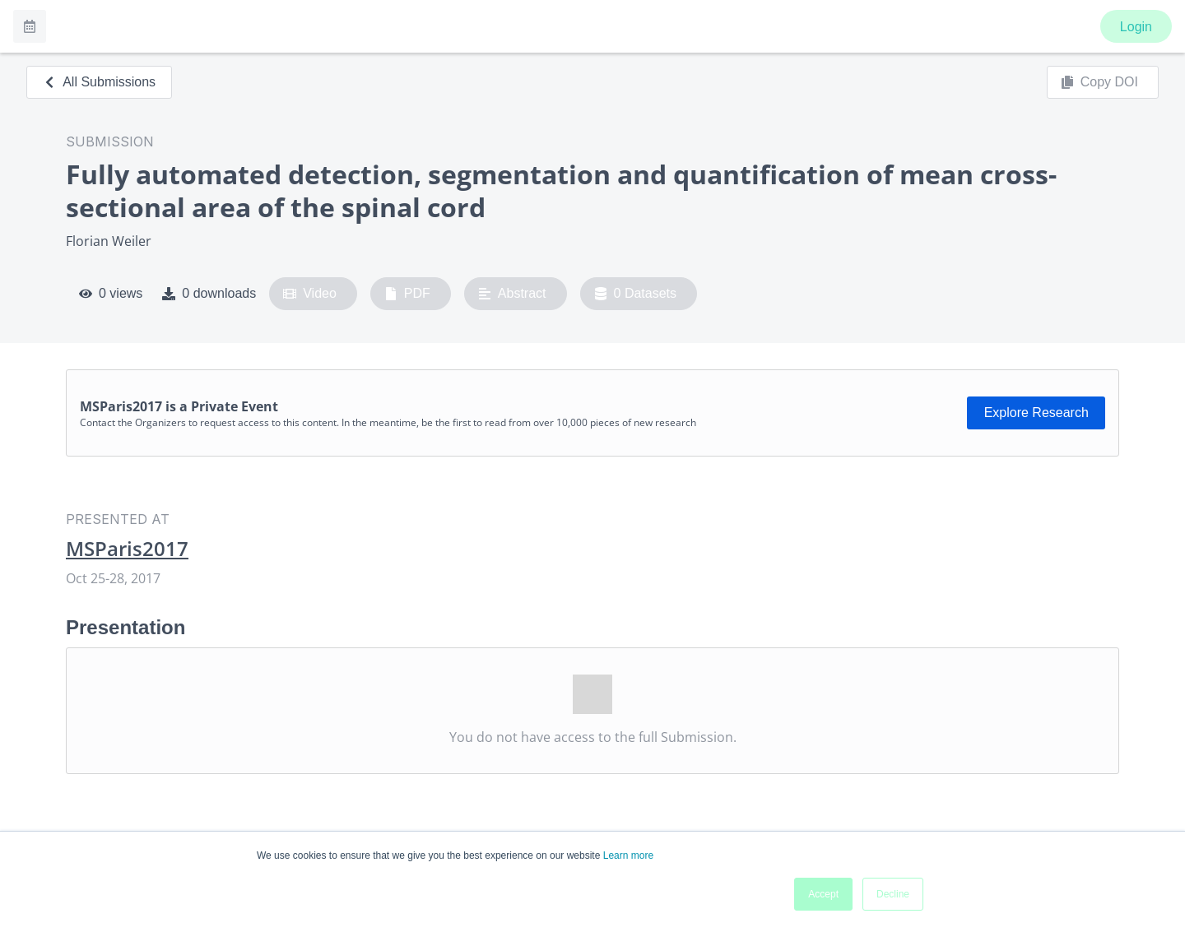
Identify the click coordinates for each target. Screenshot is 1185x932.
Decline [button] (892, 894)
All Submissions (99, 82)
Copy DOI (1099, 82)
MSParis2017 (127, 549)
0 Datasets (635, 293)
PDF (407, 293)
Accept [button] (823, 894)
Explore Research (1036, 413)
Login (1136, 27)
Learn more (628, 855)
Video (310, 293)
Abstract (512, 293)
